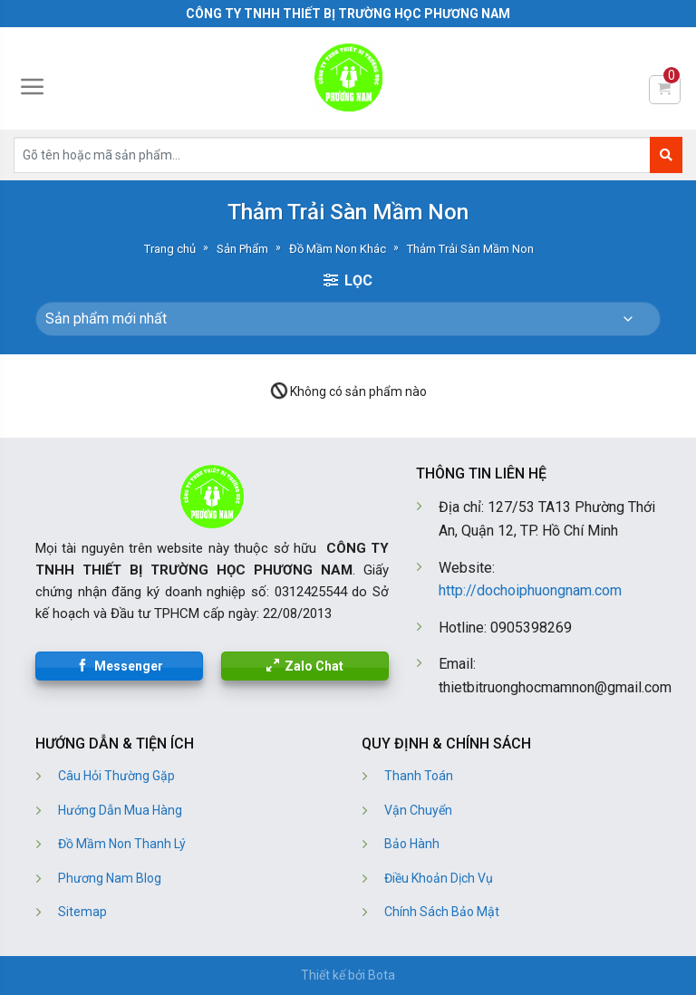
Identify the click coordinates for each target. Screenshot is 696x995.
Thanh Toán (418, 775)
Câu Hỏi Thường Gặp (116, 775)
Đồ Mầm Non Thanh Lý (122, 843)
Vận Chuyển (418, 810)
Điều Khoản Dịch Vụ (438, 878)
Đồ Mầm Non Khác (337, 249)
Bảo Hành (412, 843)
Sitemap (82, 911)
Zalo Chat (314, 666)
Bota (381, 975)
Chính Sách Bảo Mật (441, 911)
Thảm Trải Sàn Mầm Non (470, 249)
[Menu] (33, 86)
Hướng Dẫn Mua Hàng (120, 810)
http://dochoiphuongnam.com (530, 590)
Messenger (128, 666)
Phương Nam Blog (109, 878)
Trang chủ (170, 249)
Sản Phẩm (242, 249)
